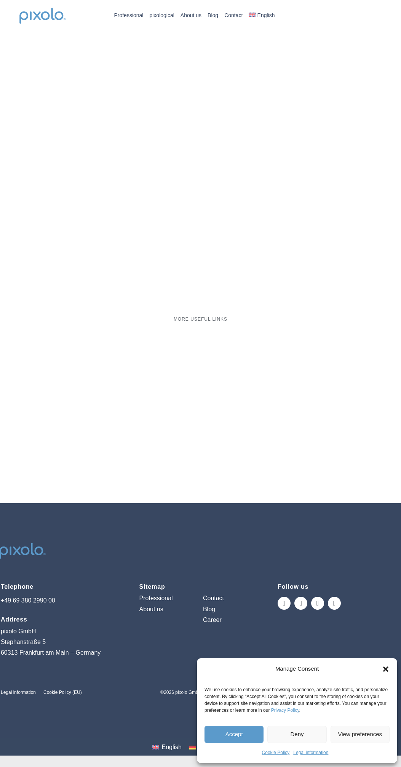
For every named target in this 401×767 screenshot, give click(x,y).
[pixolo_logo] (42, 8)
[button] (386, 669)
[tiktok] (317, 603)
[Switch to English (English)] (167, 747)
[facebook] (300, 603)
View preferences (360, 734)
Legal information (310, 752)
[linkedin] (334, 603)
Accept (234, 734)
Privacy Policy (285, 710)
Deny (297, 734)
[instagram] (284, 603)
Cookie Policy (276, 752)
